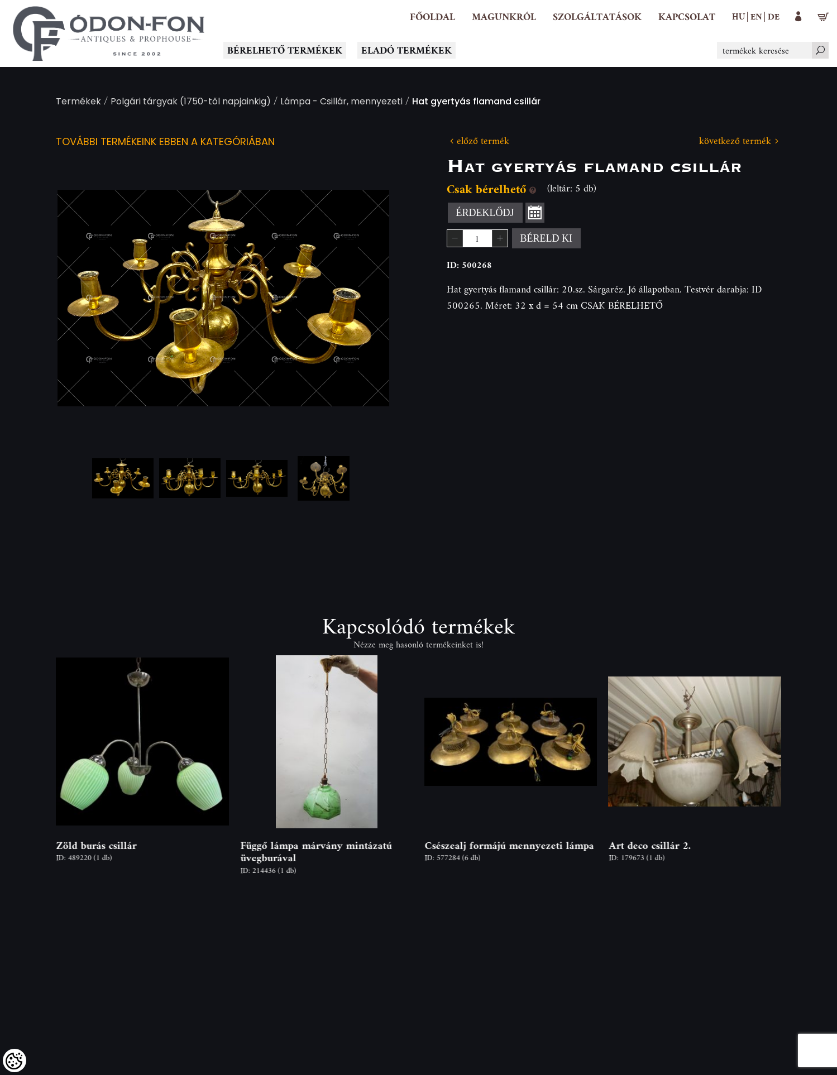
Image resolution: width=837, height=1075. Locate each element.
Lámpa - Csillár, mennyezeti (341, 102)
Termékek (78, 102)
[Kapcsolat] (687, 16)
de (773, 16)
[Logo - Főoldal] (109, 33)
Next (363, 298)
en (756, 16)
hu (738, 16)
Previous (84, 298)
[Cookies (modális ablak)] (14, 1060)
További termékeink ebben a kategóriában (165, 143)
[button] (503, 16)
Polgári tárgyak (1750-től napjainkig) (191, 102)
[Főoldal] (432, 16)
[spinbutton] (477, 238)
